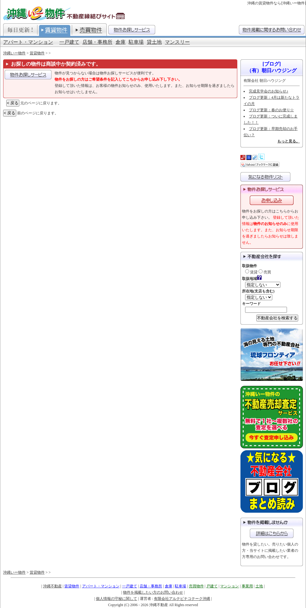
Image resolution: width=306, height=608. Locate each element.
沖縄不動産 (52, 586)
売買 (265, 272)
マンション (229, 586)
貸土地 (154, 42)
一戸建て (69, 42)
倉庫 (121, 42)
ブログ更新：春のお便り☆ (271, 110)
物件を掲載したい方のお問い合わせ (153, 592)
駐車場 (136, 42)
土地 (259, 586)
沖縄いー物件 (14, 53)
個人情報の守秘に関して (116, 598)
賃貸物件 (37, 53)
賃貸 (251, 272)
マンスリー (177, 42)
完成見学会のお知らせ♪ (268, 91)
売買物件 (196, 586)
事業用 (247, 586)
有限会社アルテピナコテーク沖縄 (182, 598)
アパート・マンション (28, 42)
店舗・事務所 (97, 42)
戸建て (212, 586)
